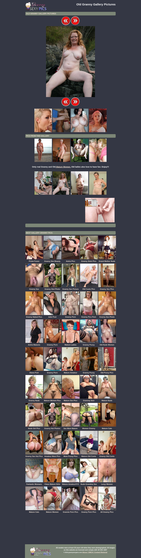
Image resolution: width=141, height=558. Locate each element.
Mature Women (63, 167)
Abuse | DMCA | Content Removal (94, 552)
